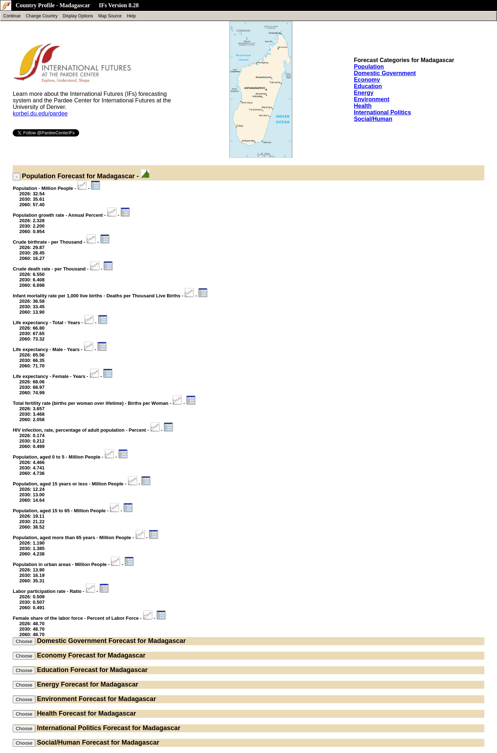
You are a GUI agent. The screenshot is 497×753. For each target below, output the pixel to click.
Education (368, 86)
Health (363, 106)
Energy (364, 93)
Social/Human (373, 119)
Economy (367, 80)
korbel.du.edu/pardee (40, 113)
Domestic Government (385, 73)
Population (369, 67)
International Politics (382, 112)
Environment (372, 99)
